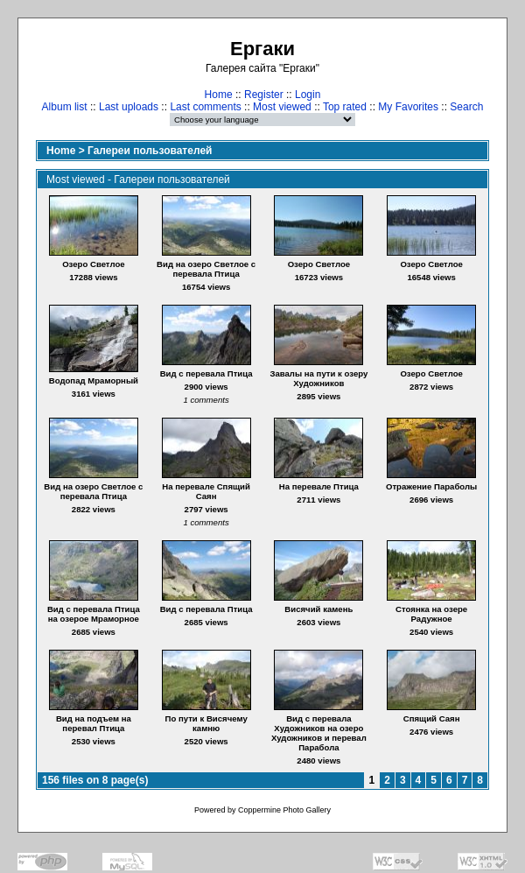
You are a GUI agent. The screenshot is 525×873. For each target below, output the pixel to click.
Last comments (205, 107)
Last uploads (128, 107)
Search (466, 107)
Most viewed (282, 107)
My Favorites (408, 107)
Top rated (345, 107)
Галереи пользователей (150, 150)
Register (264, 94)
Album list (65, 107)
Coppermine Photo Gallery (284, 810)
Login (307, 94)
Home (219, 94)
